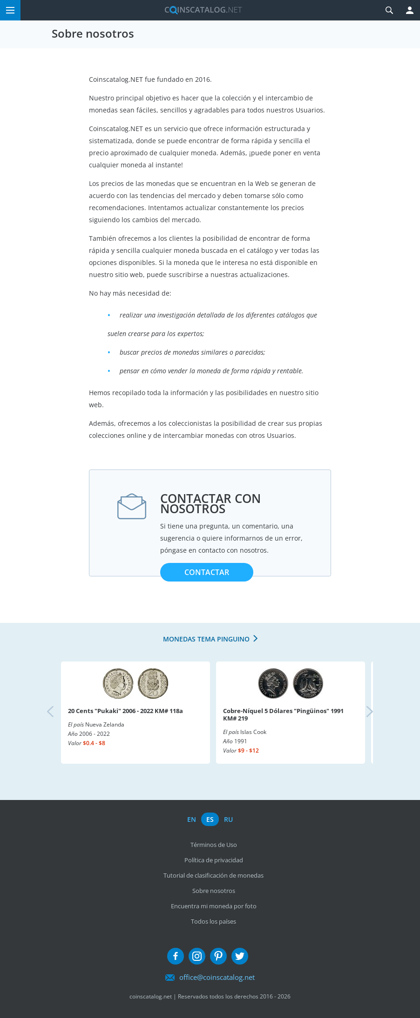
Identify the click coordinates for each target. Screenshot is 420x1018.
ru (228, 819)
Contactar (206, 572)
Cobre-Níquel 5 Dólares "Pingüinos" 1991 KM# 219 (283, 714)
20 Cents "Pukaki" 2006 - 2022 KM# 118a (125, 710)
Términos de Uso (213, 844)
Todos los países (213, 921)
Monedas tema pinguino (206, 639)
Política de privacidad (213, 860)
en (191, 819)
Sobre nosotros (213, 890)
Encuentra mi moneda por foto (214, 906)
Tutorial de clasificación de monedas (213, 875)
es (210, 819)
